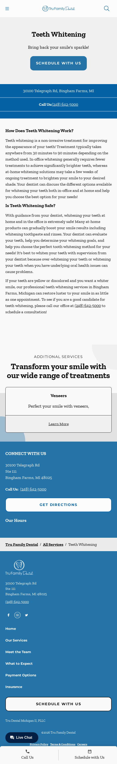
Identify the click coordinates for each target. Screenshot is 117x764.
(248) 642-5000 (65, 104)
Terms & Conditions (62, 744)
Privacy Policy (39, 744)
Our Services (16, 640)
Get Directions (58, 505)
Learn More (59, 423)
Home (10, 628)
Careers (82, 744)
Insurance (13, 687)
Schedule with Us (58, 63)
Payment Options (20, 675)
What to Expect (19, 663)
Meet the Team (18, 652)
